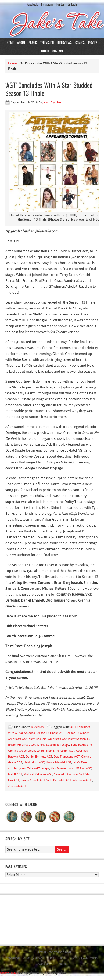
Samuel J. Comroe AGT (69, 774)
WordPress (46, 964)
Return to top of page (55, 952)
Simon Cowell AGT (33, 780)
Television (47, 42)
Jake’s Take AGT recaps (34, 768)
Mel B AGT (15, 774)
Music (33, 42)
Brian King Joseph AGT (59, 750)
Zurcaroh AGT (17, 786)
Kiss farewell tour (62, 768)
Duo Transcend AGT (67, 756)
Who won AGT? (82, 780)
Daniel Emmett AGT (39, 756)
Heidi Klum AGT (34, 762)
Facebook (32, 4)
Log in (62, 964)
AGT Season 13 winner (74, 733)
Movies (92, 42)
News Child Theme (49, 958)
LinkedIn (72, 4)
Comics (80, 42)
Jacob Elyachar (51, 102)
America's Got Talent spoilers (27, 739)
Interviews (64, 42)
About (21, 42)
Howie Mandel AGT (58, 762)
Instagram (47, 4)
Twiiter (60, 4)
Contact (57, 51)
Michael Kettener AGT (38, 774)
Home (10, 42)
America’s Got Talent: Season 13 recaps (43, 745)
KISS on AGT (83, 768)
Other (45, 51)
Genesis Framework (83, 958)
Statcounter (9, 973)
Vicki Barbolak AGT (58, 780)
